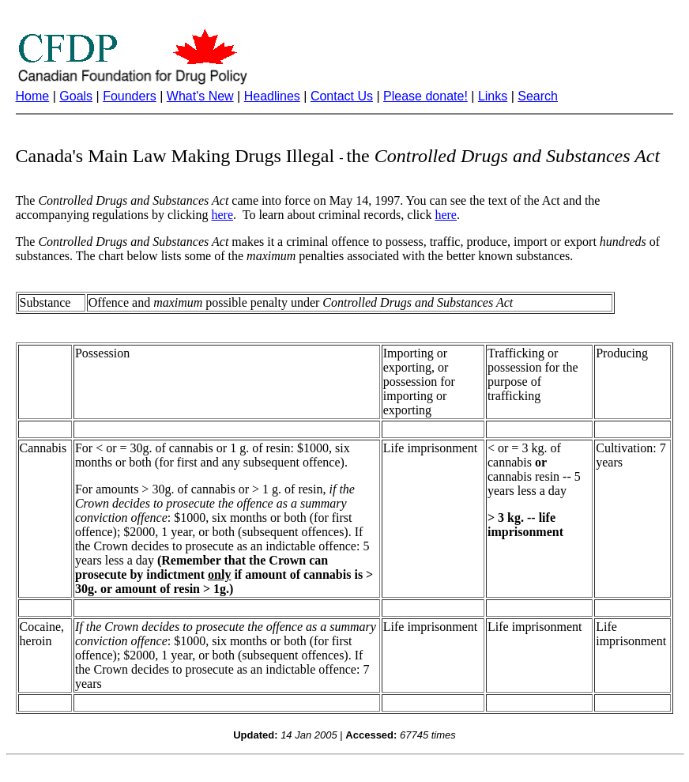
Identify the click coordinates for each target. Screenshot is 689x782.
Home (33, 96)
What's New (200, 96)
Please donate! (425, 96)
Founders (129, 96)
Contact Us (342, 96)
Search (538, 96)
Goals (75, 96)
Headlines (272, 96)
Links (492, 96)
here (223, 214)
